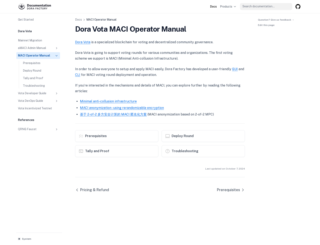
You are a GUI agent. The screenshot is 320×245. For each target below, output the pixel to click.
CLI (77, 75)
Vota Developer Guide (38, 93)
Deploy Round (32, 70)
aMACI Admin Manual (38, 48)
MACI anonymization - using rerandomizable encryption (122, 108)
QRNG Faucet (38, 129)
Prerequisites (31, 63)
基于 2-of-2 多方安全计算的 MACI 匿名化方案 (113, 114)
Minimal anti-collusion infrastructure (108, 101)
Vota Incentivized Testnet (35, 108)
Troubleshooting (34, 85)
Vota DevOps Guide (38, 101)
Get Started (26, 19)
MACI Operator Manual (38, 56)
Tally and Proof (33, 78)
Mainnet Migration (30, 40)
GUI (235, 69)
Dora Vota (82, 42)
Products (228, 6)
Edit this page (266, 25)
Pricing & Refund (92, 190)
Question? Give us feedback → (276, 19)
